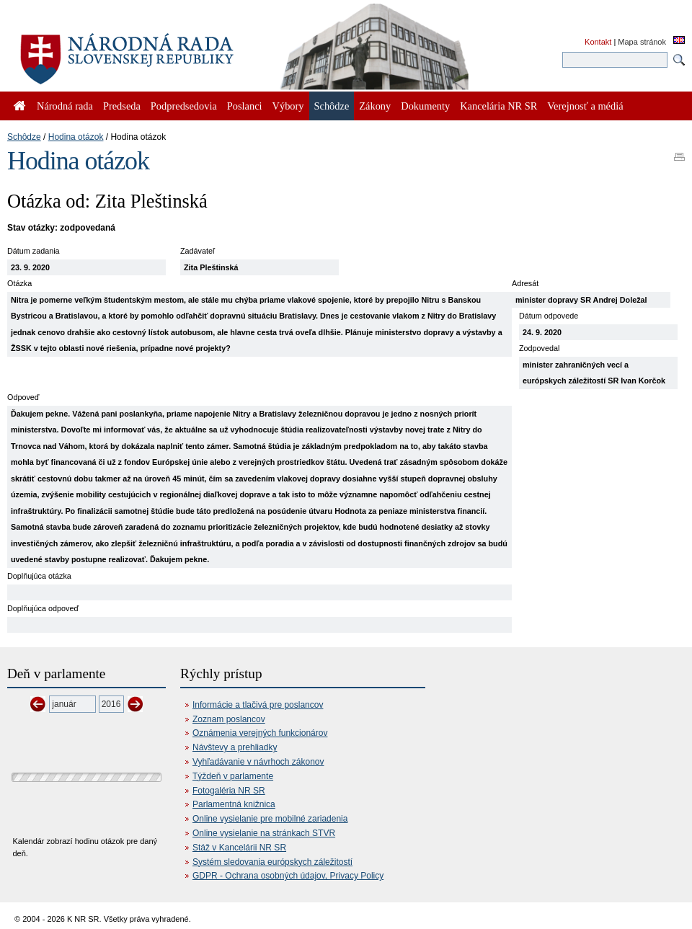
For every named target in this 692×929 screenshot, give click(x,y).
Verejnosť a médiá (585, 106)
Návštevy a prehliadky (234, 747)
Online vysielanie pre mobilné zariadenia (269, 819)
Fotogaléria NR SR (228, 791)
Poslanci (244, 106)
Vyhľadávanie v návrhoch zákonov (258, 762)
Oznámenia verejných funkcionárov (259, 733)
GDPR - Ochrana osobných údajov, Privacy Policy (287, 876)
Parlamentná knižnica (233, 804)
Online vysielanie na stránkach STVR (263, 833)
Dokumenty (425, 106)
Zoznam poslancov (228, 719)
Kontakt (598, 41)
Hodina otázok (76, 137)
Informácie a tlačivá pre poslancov (257, 705)
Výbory (288, 106)
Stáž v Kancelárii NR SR (239, 848)
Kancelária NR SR (498, 106)
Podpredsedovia (184, 106)
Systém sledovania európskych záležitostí (272, 862)
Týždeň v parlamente (232, 776)
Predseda (122, 106)
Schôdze (24, 137)
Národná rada (65, 106)
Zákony (375, 106)
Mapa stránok (642, 41)
